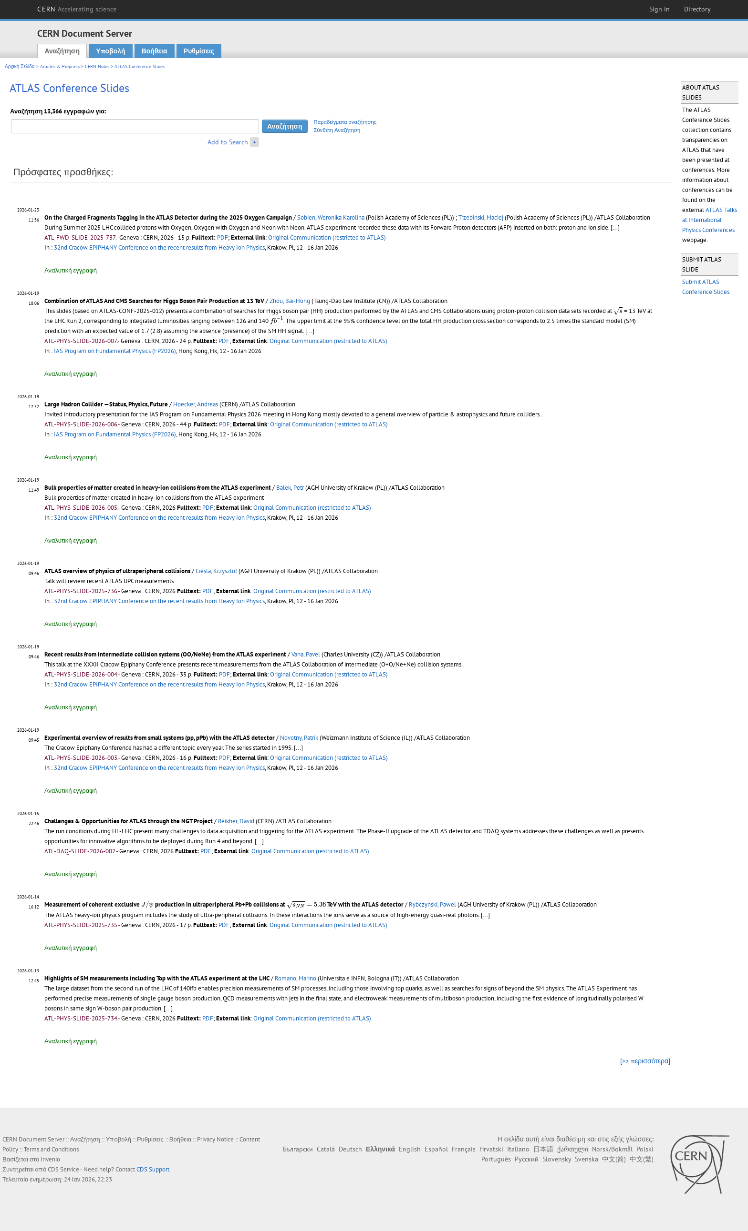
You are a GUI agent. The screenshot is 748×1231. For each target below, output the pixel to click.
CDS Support (152, 1169)
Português (496, 1159)
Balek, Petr (290, 488)
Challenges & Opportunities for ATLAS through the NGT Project (128, 821)
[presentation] (618, 311)
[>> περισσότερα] (645, 1061)
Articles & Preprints (60, 66)
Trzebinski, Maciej (480, 217)
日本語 (543, 1149)
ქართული (572, 1149)
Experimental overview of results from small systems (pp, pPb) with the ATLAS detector (159, 738)
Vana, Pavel (305, 654)
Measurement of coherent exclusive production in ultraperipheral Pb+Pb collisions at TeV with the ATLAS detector (224, 904)
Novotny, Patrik (299, 738)
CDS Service (63, 1169)
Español (436, 1149)
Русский (527, 1159)
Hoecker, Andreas (195, 404)
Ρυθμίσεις (199, 51)
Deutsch (350, 1149)
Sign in (659, 9)
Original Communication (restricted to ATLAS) (327, 237)
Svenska (586, 1159)
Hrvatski (491, 1149)
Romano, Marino (295, 978)
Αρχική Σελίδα (20, 66)
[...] (615, 227)
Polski (645, 1149)
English (410, 1149)
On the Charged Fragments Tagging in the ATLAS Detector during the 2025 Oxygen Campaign (168, 217)
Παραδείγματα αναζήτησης (345, 122)
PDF (222, 237)
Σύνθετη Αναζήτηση (337, 130)
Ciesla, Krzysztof (216, 571)
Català (326, 1149)
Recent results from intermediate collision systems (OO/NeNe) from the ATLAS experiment (165, 654)
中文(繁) (642, 1159)
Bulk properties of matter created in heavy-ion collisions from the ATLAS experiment (157, 488)
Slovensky (556, 1159)
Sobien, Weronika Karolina (330, 217)
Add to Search (228, 142)
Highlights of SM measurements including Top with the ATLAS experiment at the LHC (157, 978)
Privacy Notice (215, 1139)
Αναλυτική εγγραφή (70, 270)
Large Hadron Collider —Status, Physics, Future (106, 404)
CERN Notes (97, 66)
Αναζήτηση (62, 51)
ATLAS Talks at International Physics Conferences (709, 220)
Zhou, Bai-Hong (290, 301)
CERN (76, 9)
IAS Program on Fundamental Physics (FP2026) (115, 351)
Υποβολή (110, 51)
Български (298, 1149)
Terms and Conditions (51, 1149)
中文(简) (614, 1159)
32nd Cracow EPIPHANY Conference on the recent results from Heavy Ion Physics (159, 247)
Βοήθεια (154, 51)
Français (464, 1149)
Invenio (50, 1159)
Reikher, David (236, 821)
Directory (697, 9)
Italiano (518, 1149)
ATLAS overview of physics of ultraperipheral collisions (117, 571)
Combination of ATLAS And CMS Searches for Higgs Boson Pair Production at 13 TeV (154, 301)
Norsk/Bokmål (612, 1149)
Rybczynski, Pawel (432, 904)
